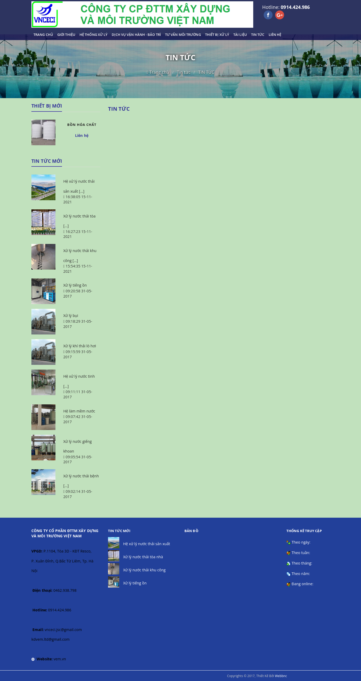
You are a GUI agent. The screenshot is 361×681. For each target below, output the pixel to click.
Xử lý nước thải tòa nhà (143, 556)
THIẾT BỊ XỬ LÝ (217, 34)
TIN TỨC (257, 34)
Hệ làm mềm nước (79, 411)
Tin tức (184, 72)
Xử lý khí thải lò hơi (79, 345)
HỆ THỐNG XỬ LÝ (94, 34)
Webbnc (281, 676)
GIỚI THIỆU (66, 34)
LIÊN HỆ (275, 34)
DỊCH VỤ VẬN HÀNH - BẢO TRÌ (136, 34)
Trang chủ (159, 72)
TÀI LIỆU (240, 34)
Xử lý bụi (70, 315)
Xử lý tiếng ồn (75, 285)
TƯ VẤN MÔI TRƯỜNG (183, 34)
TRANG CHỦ (43, 34)
